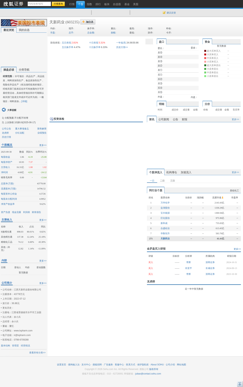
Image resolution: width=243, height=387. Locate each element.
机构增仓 (171, 172)
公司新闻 (163, 119)
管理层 (15, 345)
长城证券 (210, 268)
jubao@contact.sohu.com (148, 373)
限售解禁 (42, 128)
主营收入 (5, 167)
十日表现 (93, 42)
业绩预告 (42, 133)
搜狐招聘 (97, 364)
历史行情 (6, 137)
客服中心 (119, 364)
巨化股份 (165, 218)
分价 (207, 104)
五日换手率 (67, 47)
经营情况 (25, 345)
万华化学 (165, 202)
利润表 (26, 212)
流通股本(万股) (8, 188)
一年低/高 (121, 42)
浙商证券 (210, 262)
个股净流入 (155, 172)
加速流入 (186, 172)
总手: (71, 32)
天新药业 (57, 22)
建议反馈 (171, 12)
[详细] (24, 101)
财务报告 (36, 212)
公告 (175, 119)
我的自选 (24, 30)
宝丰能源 (165, 213)
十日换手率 (94, 47)
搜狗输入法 (74, 364)
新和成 (164, 223)
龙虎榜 (5, 133)
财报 (184, 119)
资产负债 (5, 212)
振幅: (113, 32)
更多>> (43, 145)
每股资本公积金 (9, 193)
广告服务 (108, 364)
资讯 (151, 119)
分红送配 (19, 133)
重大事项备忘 (22, 128)
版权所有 (153, 369)
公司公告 (6, 128)
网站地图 (181, 364)
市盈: (52, 32)
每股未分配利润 (9, 199)
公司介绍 (170, 364)
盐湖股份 (165, 208)
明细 (161, 104)
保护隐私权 (143, 364)
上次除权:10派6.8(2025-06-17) (20, 122)
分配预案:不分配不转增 (16, 118)
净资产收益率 (8, 204)
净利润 (4, 172)
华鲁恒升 (165, 233)
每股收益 (5, 157)
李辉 (188, 262)
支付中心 (86, 364)
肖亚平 (188, 268)
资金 (207, 41)
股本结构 (5, 345)
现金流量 (16, 212)
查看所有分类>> (37, 352)
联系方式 (130, 364)
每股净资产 (6, 162)
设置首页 (61, 364)
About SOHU (157, 364)
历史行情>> (122, 47)
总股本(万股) (7, 183)
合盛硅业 (165, 228)
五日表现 (66, 42)
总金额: (91, 32)
